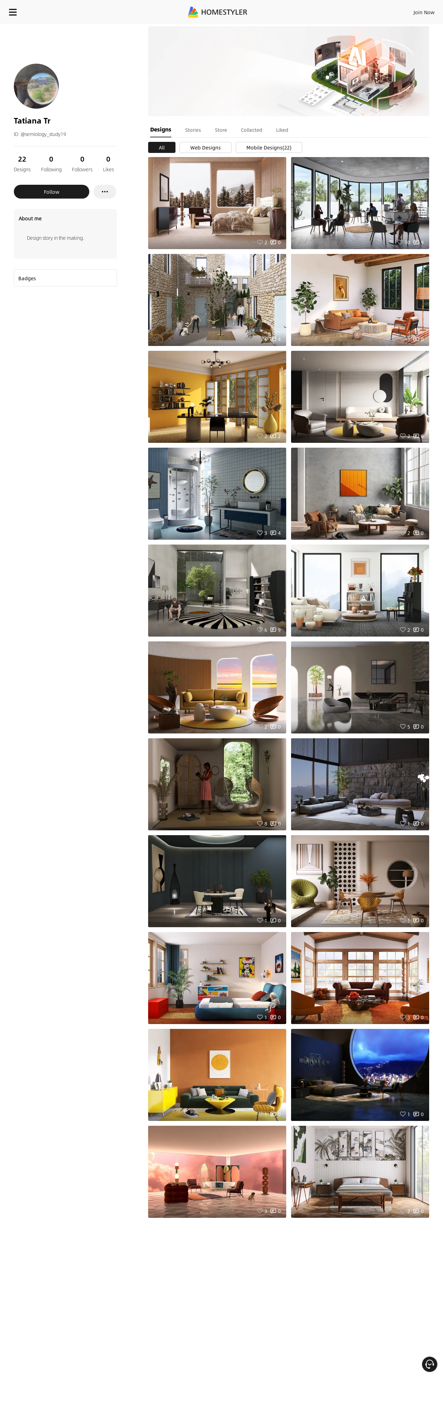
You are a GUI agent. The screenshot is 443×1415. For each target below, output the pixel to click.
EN (364, 10)
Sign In (315, 10)
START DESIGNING (408, 10)
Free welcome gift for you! (299, 29)
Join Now (340, 10)
